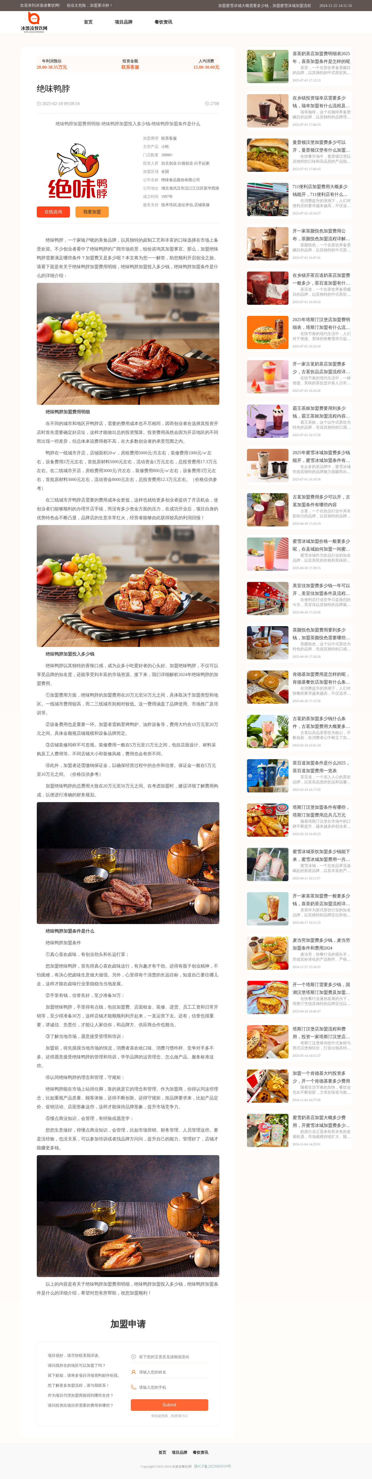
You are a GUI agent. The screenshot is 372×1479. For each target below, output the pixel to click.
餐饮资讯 (163, 22)
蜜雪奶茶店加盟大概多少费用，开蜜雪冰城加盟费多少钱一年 (321, 1122)
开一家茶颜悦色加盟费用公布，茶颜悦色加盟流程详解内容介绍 (321, 236)
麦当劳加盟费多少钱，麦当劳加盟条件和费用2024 (321, 944)
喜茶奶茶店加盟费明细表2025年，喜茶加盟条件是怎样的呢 (321, 57)
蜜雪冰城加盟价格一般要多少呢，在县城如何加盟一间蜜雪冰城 (321, 546)
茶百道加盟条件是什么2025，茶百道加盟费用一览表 (321, 767)
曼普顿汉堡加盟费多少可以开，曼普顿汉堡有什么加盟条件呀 (321, 147)
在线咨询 (53, 211)
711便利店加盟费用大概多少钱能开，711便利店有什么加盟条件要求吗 (320, 191)
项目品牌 (123, 22)
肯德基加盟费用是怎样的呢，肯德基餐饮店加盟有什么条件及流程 (321, 679)
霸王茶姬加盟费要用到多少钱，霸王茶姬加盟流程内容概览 (321, 413)
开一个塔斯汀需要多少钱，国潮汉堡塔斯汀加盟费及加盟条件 (321, 989)
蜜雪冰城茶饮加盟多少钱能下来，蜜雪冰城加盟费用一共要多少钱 (321, 856)
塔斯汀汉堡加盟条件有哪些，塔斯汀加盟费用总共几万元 (321, 811)
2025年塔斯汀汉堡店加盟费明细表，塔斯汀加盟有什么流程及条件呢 (321, 324)
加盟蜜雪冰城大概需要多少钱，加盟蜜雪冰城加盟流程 (264, 6)
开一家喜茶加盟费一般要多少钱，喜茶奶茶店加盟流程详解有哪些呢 (321, 901)
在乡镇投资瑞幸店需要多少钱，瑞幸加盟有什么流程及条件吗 (321, 103)
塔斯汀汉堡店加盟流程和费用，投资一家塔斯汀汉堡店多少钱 (321, 1034)
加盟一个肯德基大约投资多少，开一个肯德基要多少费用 (321, 1077)
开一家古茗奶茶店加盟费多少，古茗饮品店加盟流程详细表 (321, 369)
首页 (88, 22)
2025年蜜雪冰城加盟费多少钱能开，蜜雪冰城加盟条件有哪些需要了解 (321, 457)
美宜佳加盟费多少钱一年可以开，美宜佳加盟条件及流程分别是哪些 (321, 590)
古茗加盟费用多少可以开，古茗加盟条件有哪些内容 (321, 501)
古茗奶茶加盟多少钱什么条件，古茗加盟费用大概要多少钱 (321, 723)
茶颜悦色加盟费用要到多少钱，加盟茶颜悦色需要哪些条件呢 (321, 635)
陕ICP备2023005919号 (212, 1466)
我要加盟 (92, 211)
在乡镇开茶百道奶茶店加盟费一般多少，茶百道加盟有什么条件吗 (321, 280)
